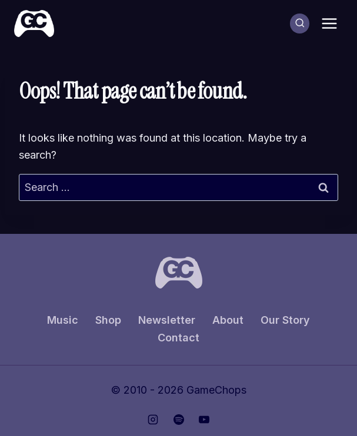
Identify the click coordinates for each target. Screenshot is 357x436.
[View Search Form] (300, 23)
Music (62, 320)
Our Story (285, 320)
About (227, 320)
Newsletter (166, 320)
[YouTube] (204, 419)
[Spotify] (178, 419)
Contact (178, 337)
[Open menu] (329, 23)
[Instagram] (153, 419)
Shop (108, 320)
